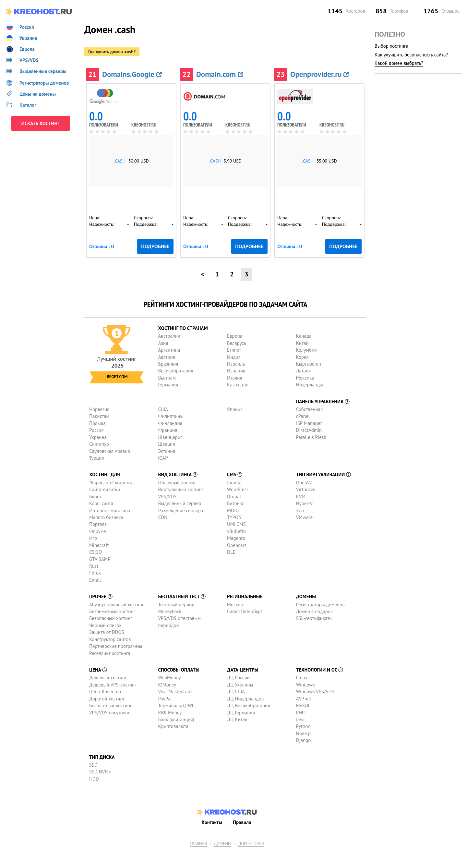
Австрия (166, 357)
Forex (95, 573)
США (163, 409)
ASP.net (303, 699)
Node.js (303, 733)
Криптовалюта (173, 726)
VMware (304, 517)
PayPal (165, 699)
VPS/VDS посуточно (109, 713)
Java (300, 719)
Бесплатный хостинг (110, 705)
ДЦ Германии (241, 713)
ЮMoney (167, 685)
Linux (302, 677)
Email (95, 580)
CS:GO (95, 552)
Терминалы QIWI (175, 705)
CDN (162, 517)
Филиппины (171, 416)
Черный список (105, 625)
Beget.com (117, 377)
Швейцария (170, 437)
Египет (234, 350)
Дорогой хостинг (107, 699)
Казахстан (237, 385)
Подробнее (155, 246)
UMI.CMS (236, 524)
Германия (168, 385)
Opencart (236, 545)
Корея (302, 357)
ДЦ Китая (237, 719)
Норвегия (99, 409)
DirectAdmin (309, 430)
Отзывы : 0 (101, 246)
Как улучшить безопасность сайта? (411, 55)
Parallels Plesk (311, 437)
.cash (120, 161)
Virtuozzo (306, 489)
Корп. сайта (101, 503)
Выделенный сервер (179, 503)
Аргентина (169, 350)
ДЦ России (238, 677)
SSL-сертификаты (314, 618)
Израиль (236, 364)
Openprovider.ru (319, 74)
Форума (97, 531)
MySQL (303, 705)
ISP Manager (309, 423)
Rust (93, 566)
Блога (95, 496)
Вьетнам (167, 378)
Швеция (166, 444)
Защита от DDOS (106, 632)
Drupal (234, 496)
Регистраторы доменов (320, 604)
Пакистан (99, 416)
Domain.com (219, 74)
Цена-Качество (105, 691)
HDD (94, 779)
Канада (304, 336)
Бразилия (168, 364)
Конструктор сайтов (110, 639)
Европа (234, 336)
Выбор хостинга (391, 46)
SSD (93, 765)
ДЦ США (236, 691)
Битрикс (235, 503)
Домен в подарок (314, 611)
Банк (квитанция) (176, 719)
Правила (242, 822)
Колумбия (306, 350)
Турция (96, 458)
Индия (234, 357)
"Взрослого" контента (111, 483)
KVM (301, 496)
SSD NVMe (100, 772)
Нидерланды (309, 385)
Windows (305, 685)
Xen (300, 510)
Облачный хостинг (178, 483)
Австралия (169, 336)
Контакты (212, 822)
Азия (163, 343)
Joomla (234, 483)
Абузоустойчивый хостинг (116, 604)
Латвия (303, 371)
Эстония (166, 451)
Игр (93, 538)
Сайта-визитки (104, 489)
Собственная (309, 409)
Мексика (305, 378)
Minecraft (99, 545)
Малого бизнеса (106, 517)
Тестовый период (176, 604)
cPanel (303, 416)
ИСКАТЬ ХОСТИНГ (40, 123)
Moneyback (170, 611)
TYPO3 (234, 517)
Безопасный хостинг (110, 618)
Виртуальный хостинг (181, 489)
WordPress (237, 489)
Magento (236, 538)
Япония (235, 409)
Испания (236, 371)
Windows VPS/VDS (315, 691)
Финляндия (170, 423)
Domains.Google (132, 74)
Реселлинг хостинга (109, 653)
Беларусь (236, 343)
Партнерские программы (115, 646)
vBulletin (236, 531)
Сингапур (99, 444)
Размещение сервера (180, 510)
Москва (235, 604)
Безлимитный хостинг (112, 611)
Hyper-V (304, 503)
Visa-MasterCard (175, 691)
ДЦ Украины (240, 685)
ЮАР (163, 458)
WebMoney (169, 677)
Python (303, 726)
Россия (96, 430)
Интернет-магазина (109, 510)
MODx (233, 510)
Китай (302, 343)
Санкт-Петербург (244, 611)
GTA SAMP (100, 559)
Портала (98, 524)
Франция (167, 430)
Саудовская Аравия (109, 451)
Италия (234, 378)
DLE (231, 552)
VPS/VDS (167, 496)
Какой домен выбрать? (399, 63)
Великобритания (175, 371)
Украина (98, 437)
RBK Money (170, 713)
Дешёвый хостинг (107, 677)
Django (303, 740)
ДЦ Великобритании (248, 705)
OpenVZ (304, 483)
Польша (97, 423)
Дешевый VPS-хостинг (113, 685)
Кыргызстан (308, 364)
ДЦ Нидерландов (245, 699)
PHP (300, 713)
